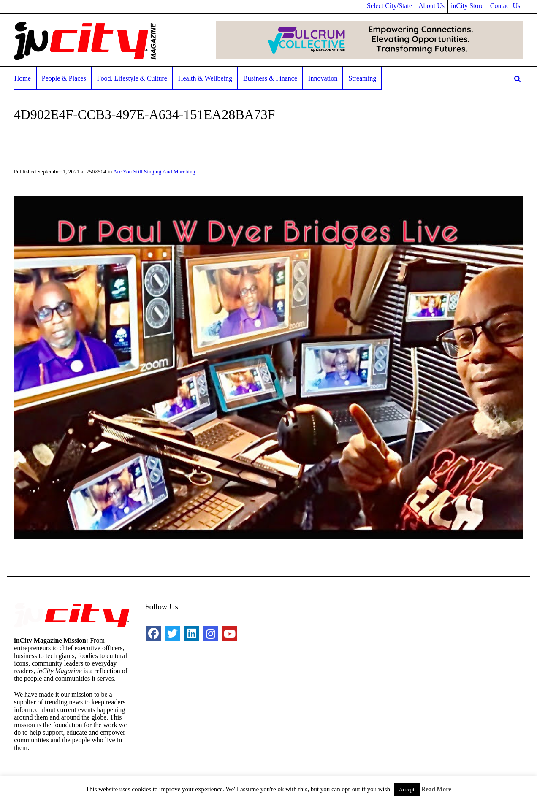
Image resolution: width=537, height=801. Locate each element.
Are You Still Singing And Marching (154, 171)
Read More (436, 789)
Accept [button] (407, 789)
